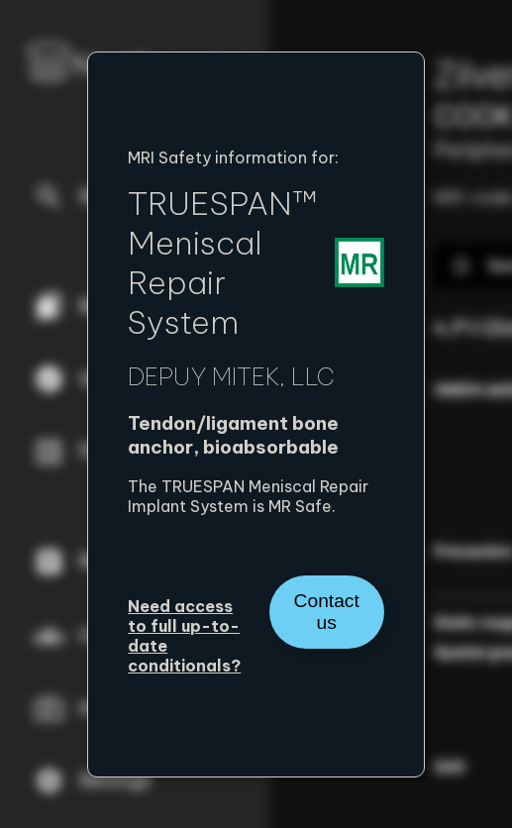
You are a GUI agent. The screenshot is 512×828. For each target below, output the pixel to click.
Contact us (326, 611)
